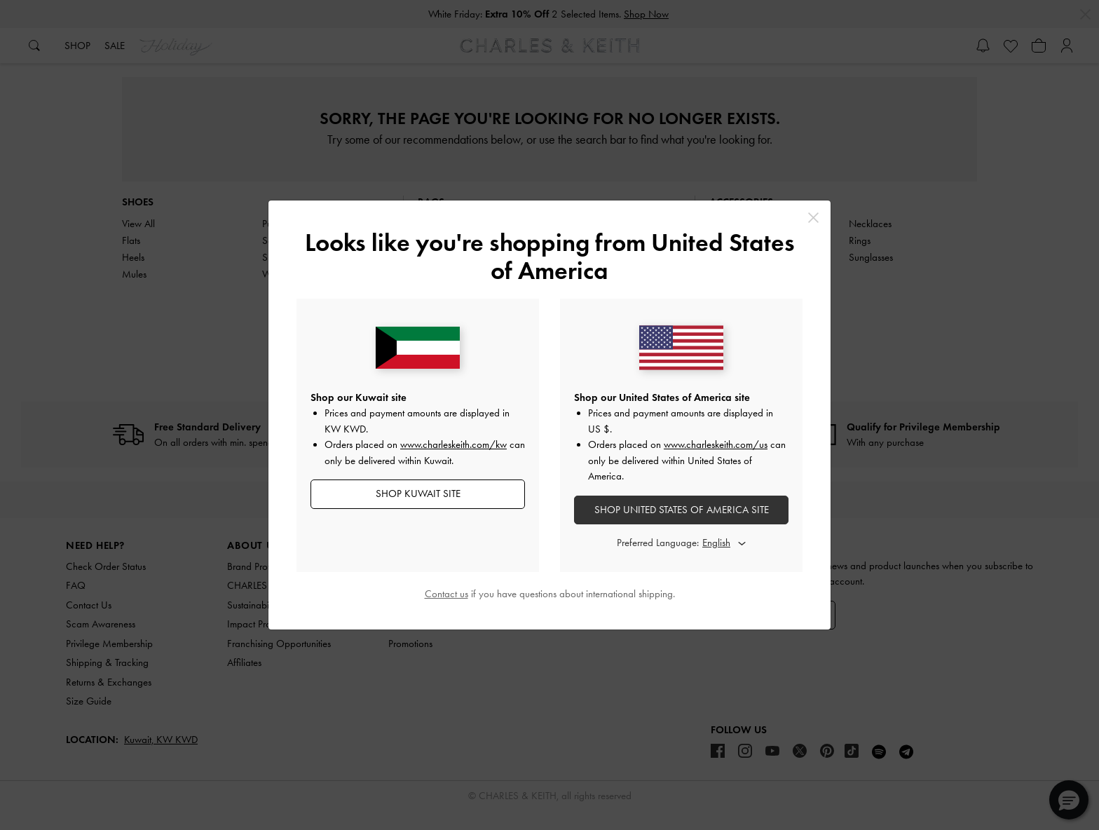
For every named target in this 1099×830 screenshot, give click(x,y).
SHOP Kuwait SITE (418, 493)
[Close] (813, 218)
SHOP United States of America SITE (681, 509)
